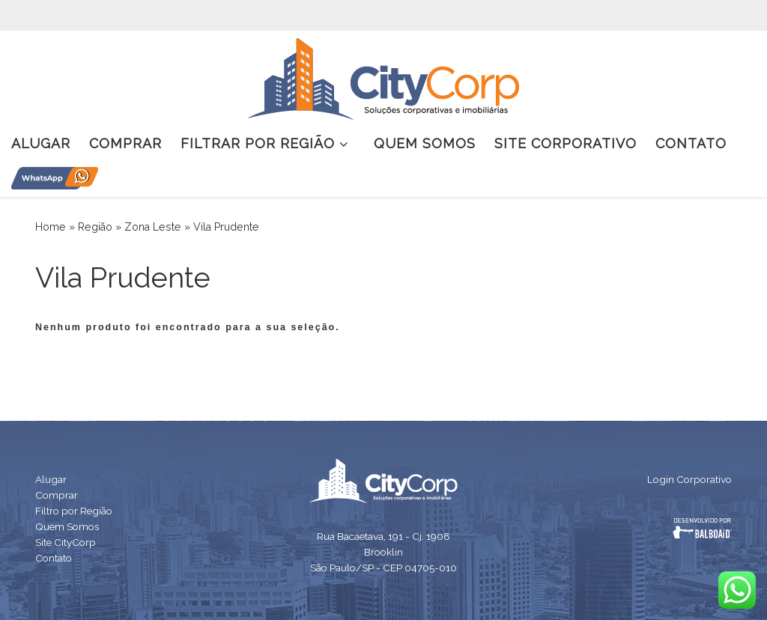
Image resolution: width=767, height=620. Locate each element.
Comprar (56, 495)
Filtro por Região (73, 511)
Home (50, 227)
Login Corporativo (689, 479)
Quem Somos (67, 526)
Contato (53, 558)
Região (95, 227)
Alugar (51, 479)
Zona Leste (152, 227)
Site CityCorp (65, 542)
